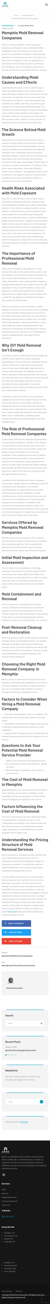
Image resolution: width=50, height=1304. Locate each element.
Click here (24, 1122)
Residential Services (9, 1197)
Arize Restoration (27, 26)
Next (3, 962)
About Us (5, 1193)
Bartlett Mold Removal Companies (17, 956)
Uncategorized (27, 15)
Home (16, 15)
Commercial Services (9, 1201)
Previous (5, 953)
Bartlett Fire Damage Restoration (20, 1050)
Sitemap (19, 1291)
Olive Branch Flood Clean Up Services (18, 965)
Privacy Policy (7, 1291)
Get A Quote (12, 912)
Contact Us (6, 1205)
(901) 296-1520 (7, 1217)
